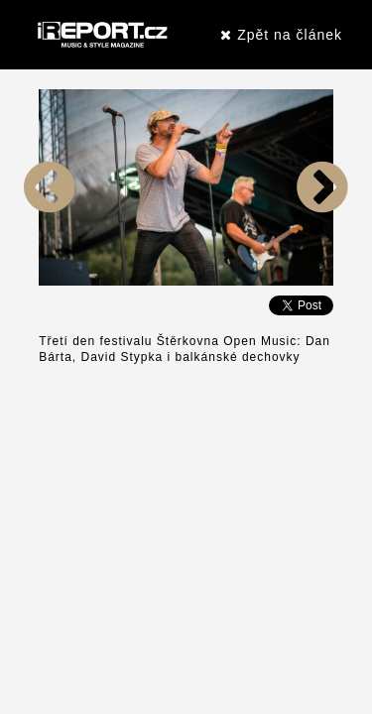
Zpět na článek (281, 35)
